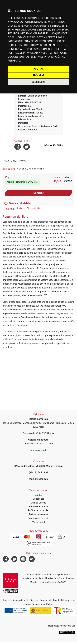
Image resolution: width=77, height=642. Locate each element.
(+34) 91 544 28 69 (38, 472)
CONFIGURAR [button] (39, 82)
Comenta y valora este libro (30, 168)
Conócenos (38, 499)
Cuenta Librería (38, 502)
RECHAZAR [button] (38, 75)
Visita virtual (38, 522)
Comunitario (24, 126)
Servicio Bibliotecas (38, 506)
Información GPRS (53, 145)
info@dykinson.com (38, 479)
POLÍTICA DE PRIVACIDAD (23, 52)
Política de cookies (38, 514)
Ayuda (38, 495)
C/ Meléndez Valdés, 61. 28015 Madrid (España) (38, 466)
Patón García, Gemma (15, 161)
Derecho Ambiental (41, 126)
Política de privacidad (38, 510)
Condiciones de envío (38, 518)
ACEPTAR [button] (38, 68)
